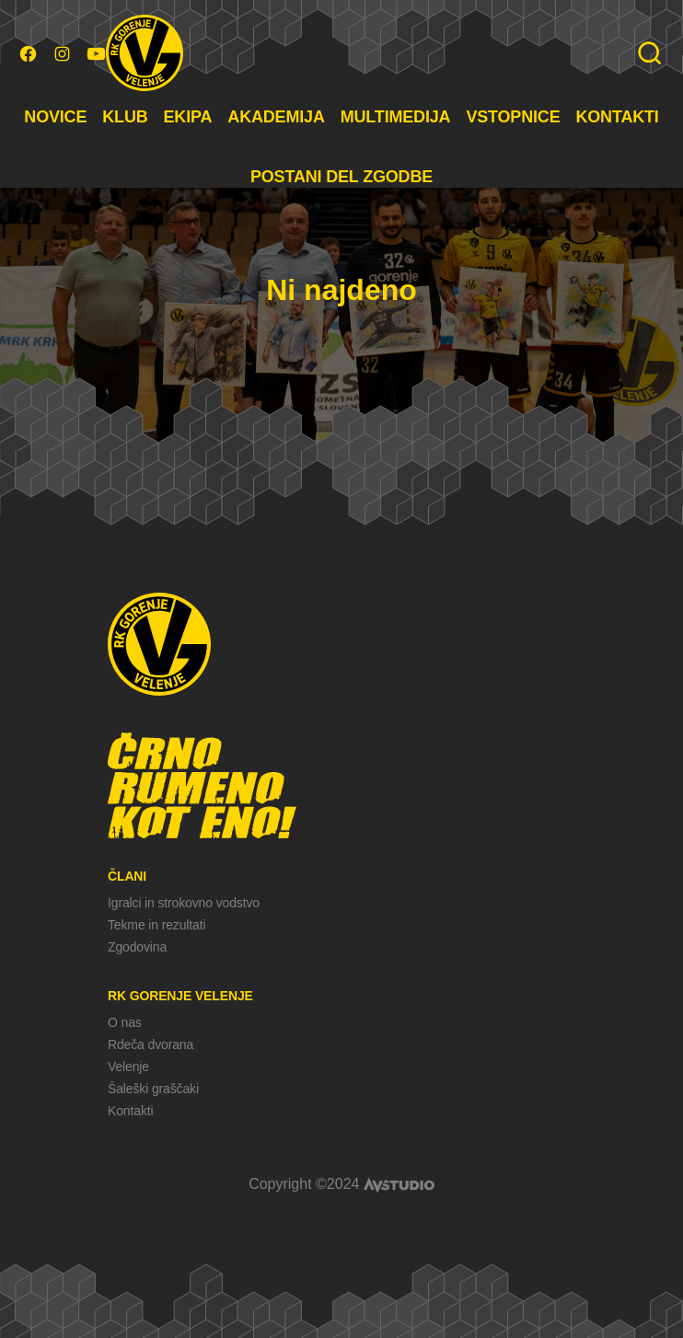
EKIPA (188, 117)
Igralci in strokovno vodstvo (184, 902)
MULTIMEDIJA (396, 117)
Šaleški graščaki (153, 1088)
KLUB (124, 117)
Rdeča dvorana (150, 1044)
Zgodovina (137, 947)
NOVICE (55, 117)
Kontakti (130, 1110)
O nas (125, 1022)
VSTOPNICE (513, 117)
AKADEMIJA (275, 117)
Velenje (128, 1066)
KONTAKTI (616, 117)
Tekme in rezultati (156, 924)
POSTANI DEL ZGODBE (341, 176)
